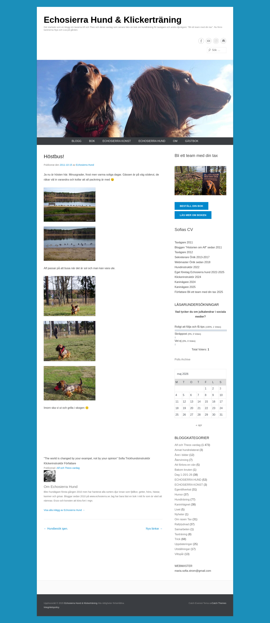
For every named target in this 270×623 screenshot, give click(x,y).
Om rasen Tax (183, 519)
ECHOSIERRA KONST (117, 141)
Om (175, 141)
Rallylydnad (182, 524)
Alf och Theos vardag (68, 468)
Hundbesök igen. (56, 528)
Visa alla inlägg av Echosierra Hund (64, 510)
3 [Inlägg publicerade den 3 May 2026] (220, 388)
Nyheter (179, 514)
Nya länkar (154, 528)
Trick (177, 539)
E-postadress (223, 41)
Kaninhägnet (182, 504)
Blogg (76, 141)
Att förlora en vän (185, 464)
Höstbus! (54, 156)
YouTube (208, 41)
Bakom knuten (183, 469)
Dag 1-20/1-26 (183, 474)
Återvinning (181, 459)
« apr (199, 425)
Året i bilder (182, 454)
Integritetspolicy (51, 607)
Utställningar (182, 549)
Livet (177, 509)
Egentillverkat (183, 489)
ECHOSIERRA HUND (151, 141)
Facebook (201, 41)
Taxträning (181, 534)
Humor (179, 494)
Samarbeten (182, 529)
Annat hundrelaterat (187, 449)
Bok (92, 141)
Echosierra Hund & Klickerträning (112, 20)
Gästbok (191, 141)
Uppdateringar (183, 544)
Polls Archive (182, 359)
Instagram (216, 41)
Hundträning (182, 499)
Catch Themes (219, 603)
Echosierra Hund (85, 164)
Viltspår (179, 554)
